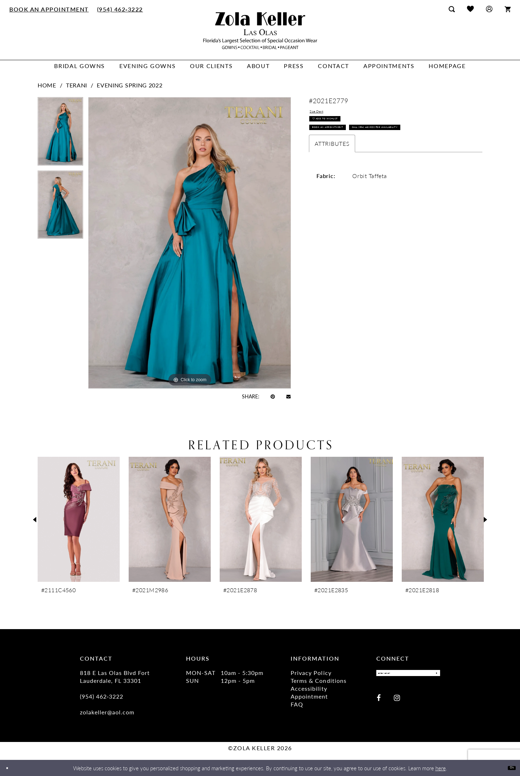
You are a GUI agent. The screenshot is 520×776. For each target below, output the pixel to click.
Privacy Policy (311, 673)
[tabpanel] (60, 134)
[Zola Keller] (260, 30)
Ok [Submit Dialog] (508, 767)
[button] (489, 8)
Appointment (309, 696)
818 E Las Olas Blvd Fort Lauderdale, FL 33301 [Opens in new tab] (115, 677)
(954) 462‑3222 (102, 696)
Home (47, 85)
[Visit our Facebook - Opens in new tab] (378, 702)
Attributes (332, 181)
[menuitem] (49, 9)
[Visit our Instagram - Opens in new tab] (396, 702)
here (440, 768)
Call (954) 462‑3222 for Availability (360, 163)
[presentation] (79, 519)
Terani (76, 85)
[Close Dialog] (10, 768)
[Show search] (452, 9)
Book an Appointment (344, 146)
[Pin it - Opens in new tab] (272, 396)
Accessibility (309, 688)
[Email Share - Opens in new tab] (288, 396)
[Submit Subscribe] (432, 675)
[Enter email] (408, 675)
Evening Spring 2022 (129, 85)
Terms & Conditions (318, 680)
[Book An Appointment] (49, 9)
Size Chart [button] (324, 114)
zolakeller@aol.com (107, 712)
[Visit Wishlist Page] (470, 8)
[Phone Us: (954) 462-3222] (120, 9)
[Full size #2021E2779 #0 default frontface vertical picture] (190, 242)
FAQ (297, 704)
